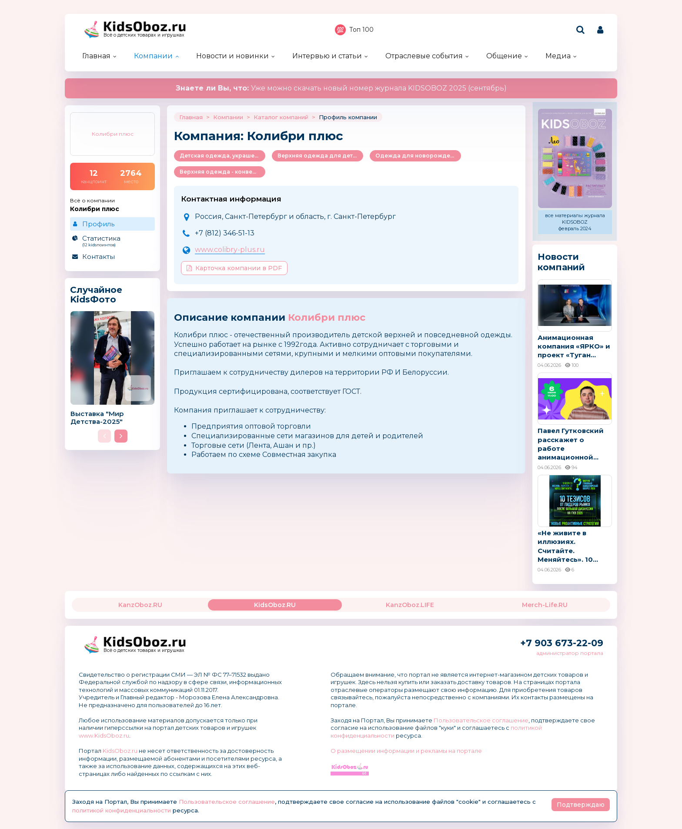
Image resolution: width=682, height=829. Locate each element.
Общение (504, 56)
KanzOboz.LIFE (410, 605)
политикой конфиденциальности (121, 810)
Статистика (112, 240)
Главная (96, 56)
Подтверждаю (581, 805)
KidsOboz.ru (120, 750)
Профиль (98, 224)
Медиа (558, 56)
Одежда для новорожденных (418, 155)
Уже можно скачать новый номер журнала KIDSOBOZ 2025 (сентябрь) (341, 88)
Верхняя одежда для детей (318, 155)
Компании (153, 56)
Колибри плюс (326, 317)
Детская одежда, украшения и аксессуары (222, 155)
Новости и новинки (232, 56)
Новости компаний (561, 262)
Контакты (98, 256)
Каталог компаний (281, 117)
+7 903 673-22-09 (561, 643)
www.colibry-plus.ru (230, 249)
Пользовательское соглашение (481, 720)
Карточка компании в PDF (234, 268)
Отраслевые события (424, 56)
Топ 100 (354, 29)
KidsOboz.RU (275, 605)
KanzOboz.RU (140, 605)
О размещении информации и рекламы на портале (406, 750)
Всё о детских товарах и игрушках (144, 35)
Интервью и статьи (327, 56)
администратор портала (569, 653)
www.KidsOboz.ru (104, 735)
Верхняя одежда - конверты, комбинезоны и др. (222, 171)
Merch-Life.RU (545, 605)
